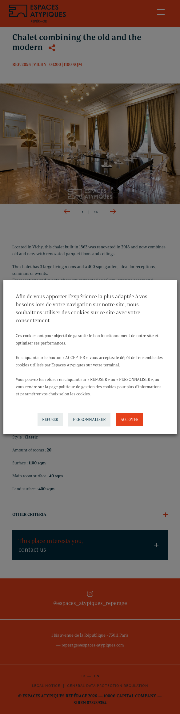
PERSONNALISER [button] (89, 419)
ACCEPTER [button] (129, 419)
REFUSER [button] (50, 419)
